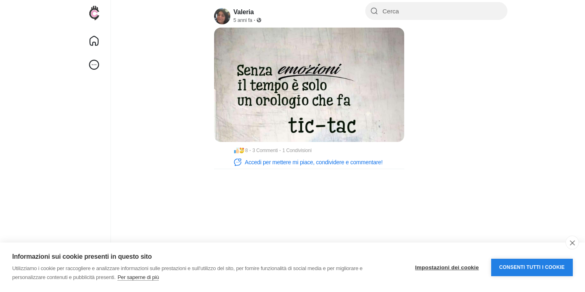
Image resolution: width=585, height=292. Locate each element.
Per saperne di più (138, 277)
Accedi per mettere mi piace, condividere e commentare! (308, 162)
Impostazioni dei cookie (447, 267)
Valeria (244, 12)
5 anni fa (243, 20)
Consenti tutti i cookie (532, 267)
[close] (572, 242)
